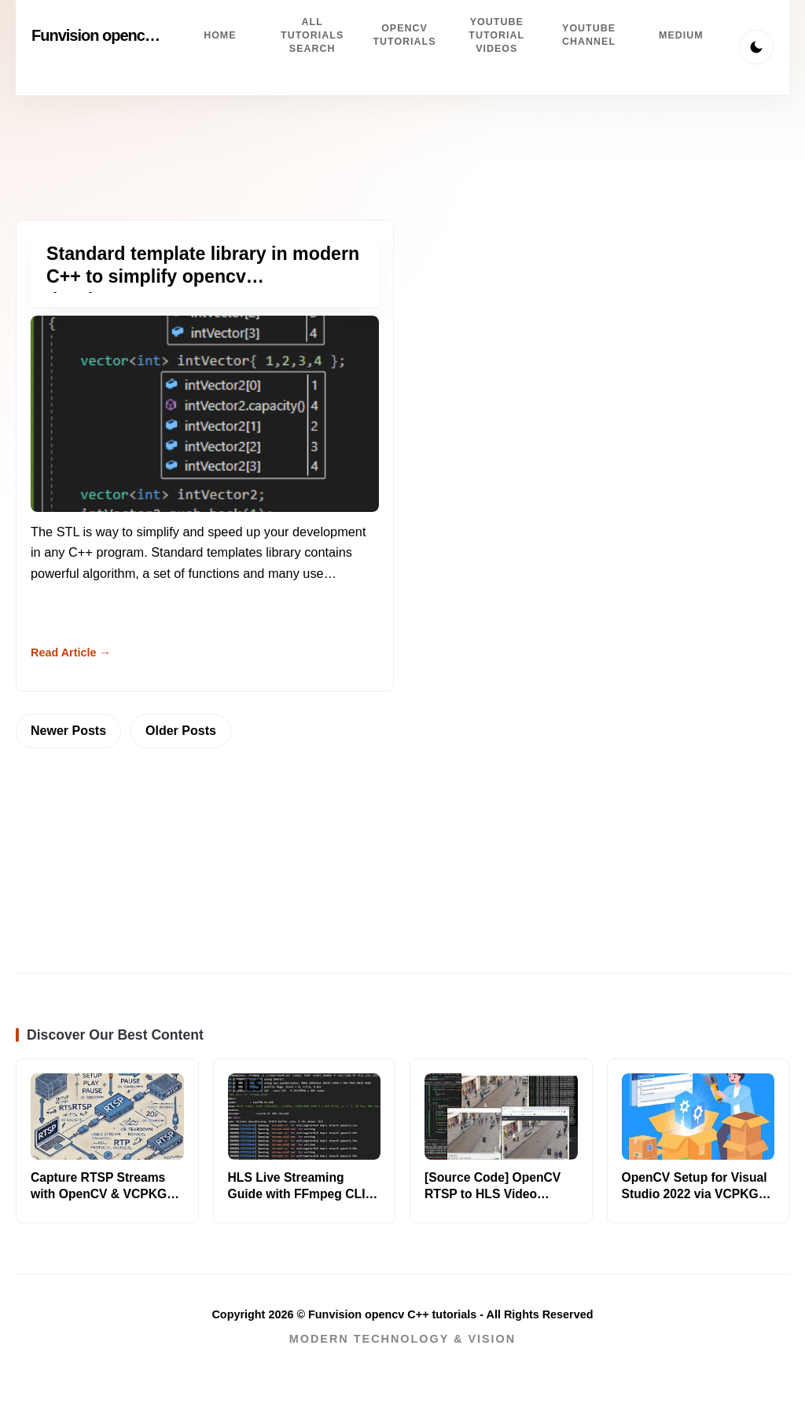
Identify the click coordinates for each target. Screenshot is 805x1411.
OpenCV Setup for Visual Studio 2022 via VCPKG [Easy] (694, 1194)
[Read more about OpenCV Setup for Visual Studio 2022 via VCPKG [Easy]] (698, 1116)
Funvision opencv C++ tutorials (136, 35)
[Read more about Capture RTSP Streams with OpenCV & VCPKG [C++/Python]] (107, 1116)
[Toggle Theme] (756, 47)
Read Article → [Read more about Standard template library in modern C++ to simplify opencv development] (71, 652)
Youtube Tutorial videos (496, 35)
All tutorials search (312, 35)
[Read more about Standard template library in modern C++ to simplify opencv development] (205, 413)
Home (220, 35)
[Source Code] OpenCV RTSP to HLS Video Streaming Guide (493, 1194)
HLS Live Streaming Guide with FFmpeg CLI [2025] (297, 1194)
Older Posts (180, 730)
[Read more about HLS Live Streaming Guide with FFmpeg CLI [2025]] (304, 1116)
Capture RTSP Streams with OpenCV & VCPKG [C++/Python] (99, 1194)
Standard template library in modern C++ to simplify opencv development (202, 276)
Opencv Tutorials (404, 35)
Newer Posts (68, 730)
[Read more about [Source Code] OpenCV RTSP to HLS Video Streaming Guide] (501, 1116)
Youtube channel (589, 35)
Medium (681, 35)
